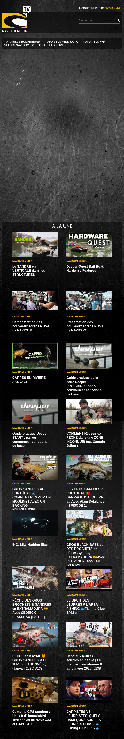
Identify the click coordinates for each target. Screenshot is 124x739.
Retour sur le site (99, 8)
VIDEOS (19, 45)
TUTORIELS (22, 41)
